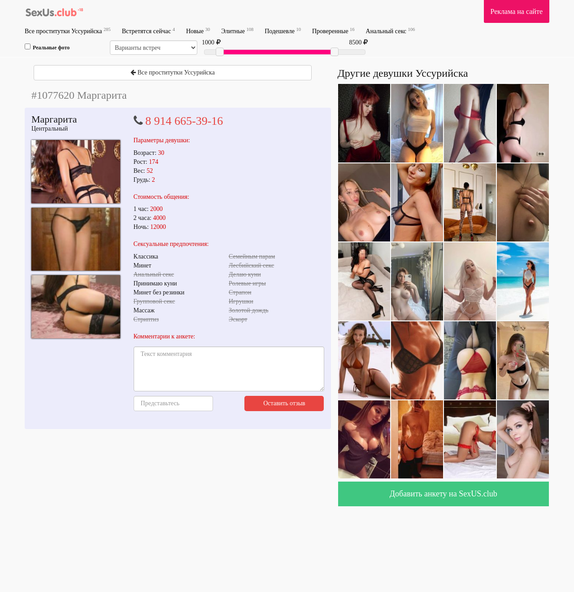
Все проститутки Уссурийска (68, 31)
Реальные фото (47, 47)
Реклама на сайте (517, 11)
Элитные (237, 31)
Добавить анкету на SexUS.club (443, 493)
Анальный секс (390, 31)
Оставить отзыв (284, 403)
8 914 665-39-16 (184, 120)
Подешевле (283, 31)
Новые (198, 31)
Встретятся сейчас (148, 31)
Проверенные (333, 31)
